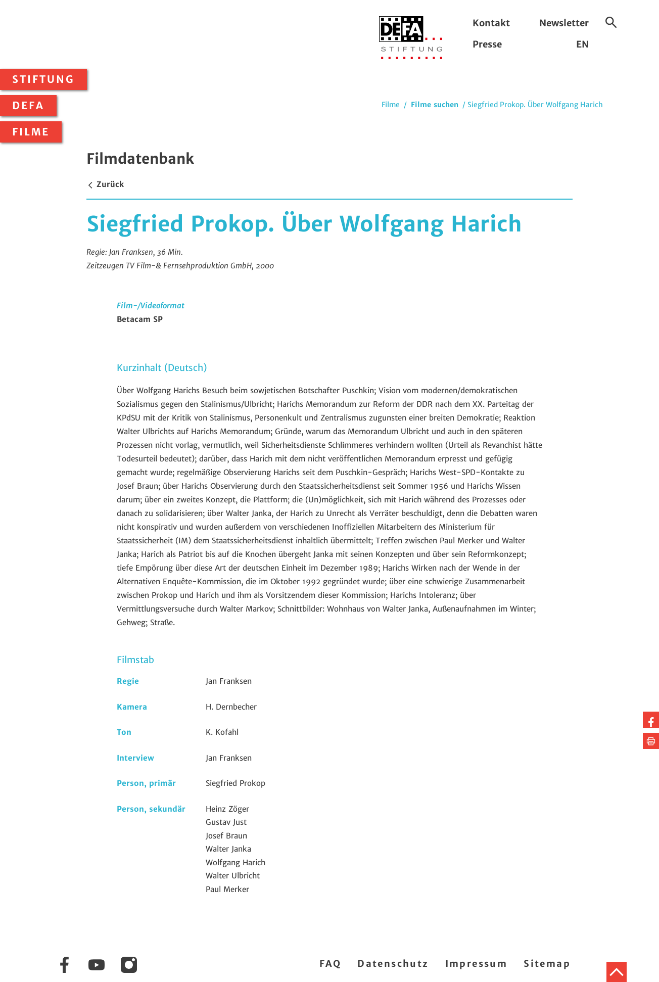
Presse (487, 44)
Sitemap (547, 963)
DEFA (28, 105)
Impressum (476, 963)
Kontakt (491, 23)
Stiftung (43, 79)
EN (582, 44)
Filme (31, 131)
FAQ (330, 963)
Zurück (105, 184)
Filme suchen (434, 104)
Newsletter (564, 23)
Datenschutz (393, 963)
